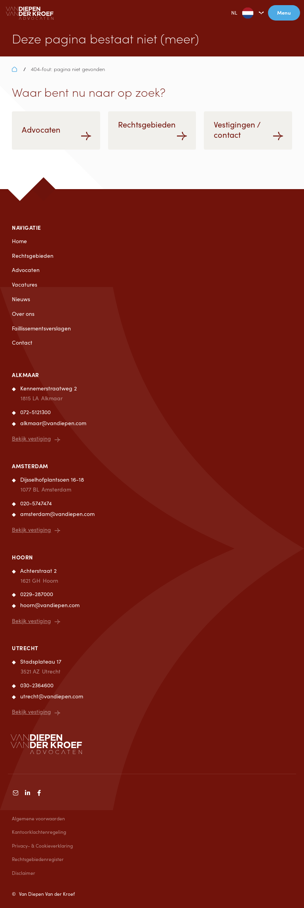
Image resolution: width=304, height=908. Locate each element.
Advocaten (26, 270)
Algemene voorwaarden (38, 818)
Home (19, 241)
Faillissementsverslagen (41, 328)
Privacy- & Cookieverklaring (42, 845)
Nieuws (21, 299)
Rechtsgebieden (32, 255)
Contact (22, 342)
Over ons (23, 313)
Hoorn (22, 557)
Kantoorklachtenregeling (39, 832)
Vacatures (24, 284)
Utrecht (25, 648)
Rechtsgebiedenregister (38, 859)
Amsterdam (30, 466)
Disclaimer (23, 873)
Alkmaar (25, 375)
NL (236, 13)
